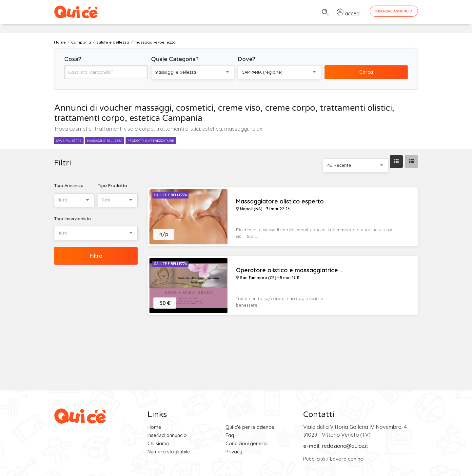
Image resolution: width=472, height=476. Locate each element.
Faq (230, 435)
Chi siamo (158, 443)
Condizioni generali (247, 443)
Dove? (246, 59)
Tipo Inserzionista (72, 218)
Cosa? (72, 59)
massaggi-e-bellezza (104, 141)
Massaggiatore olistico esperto (280, 201)
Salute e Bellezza (170, 195)
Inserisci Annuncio (393, 11)
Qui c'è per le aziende (250, 427)
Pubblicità (314, 459)
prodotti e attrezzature (151, 141)
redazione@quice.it (345, 446)
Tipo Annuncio (69, 185)
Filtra (96, 256)
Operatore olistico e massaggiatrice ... (290, 270)
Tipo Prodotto (112, 185)
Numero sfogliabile (169, 451)
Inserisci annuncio (167, 435)
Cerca (366, 72)
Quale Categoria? (175, 59)
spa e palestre (69, 141)
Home (154, 427)
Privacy (234, 451)
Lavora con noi (347, 459)
